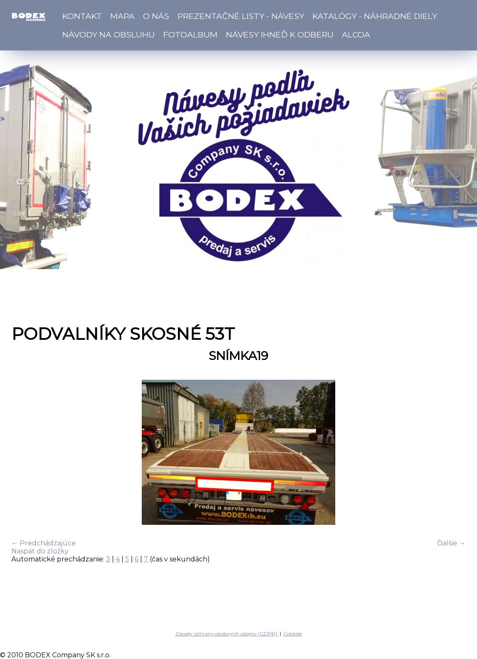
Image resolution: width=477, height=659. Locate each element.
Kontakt (82, 16)
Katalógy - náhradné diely (375, 16)
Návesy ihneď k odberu (280, 34)
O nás (156, 16)
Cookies (293, 633)
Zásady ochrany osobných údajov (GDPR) (226, 633)
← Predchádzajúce (43, 543)
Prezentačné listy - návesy (241, 16)
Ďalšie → (451, 543)
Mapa (122, 16)
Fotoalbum (190, 34)
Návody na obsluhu (108, 34)
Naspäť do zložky (40, 551)
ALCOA (356, 34)
